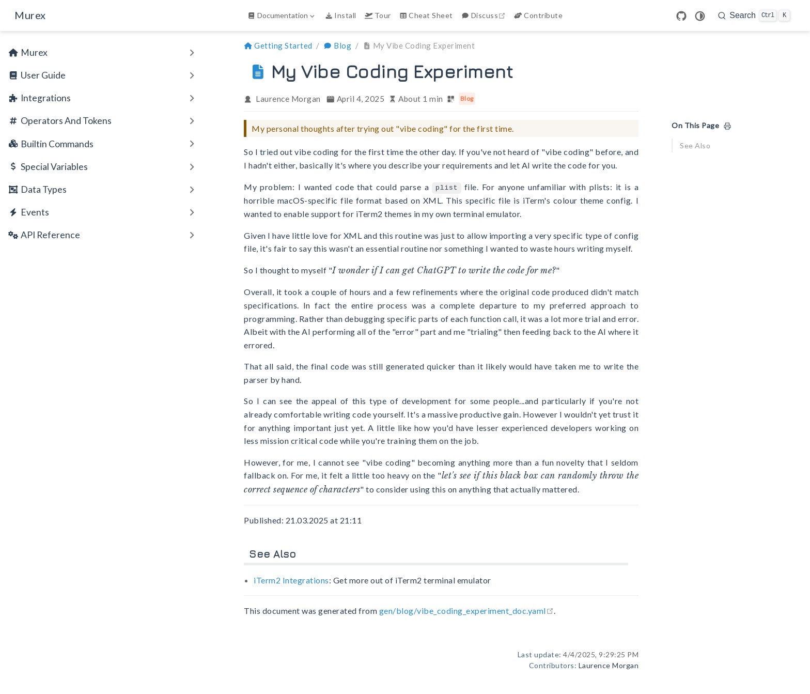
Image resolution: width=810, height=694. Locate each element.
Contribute (538, 15)
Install (340, 15)
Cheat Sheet (426, 15)
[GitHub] (681, 16)
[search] (754, 15)
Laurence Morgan (288, 98)
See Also (695, 145)
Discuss (484, 15)
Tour (378, 15)
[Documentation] (282, 15)
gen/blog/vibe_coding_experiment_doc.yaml (466, 610)
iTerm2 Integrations (291, 579)
